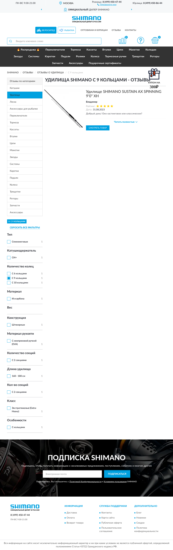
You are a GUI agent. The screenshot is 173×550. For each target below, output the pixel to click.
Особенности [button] (16, 420)
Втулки (106, 50)
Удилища (15, 95)
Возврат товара (75, 523)
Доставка (72, 513)
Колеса (95, 56)
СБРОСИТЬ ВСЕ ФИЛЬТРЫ (25, 227)
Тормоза (76, 50)
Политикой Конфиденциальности (85, 482)
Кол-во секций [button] (17, 385)
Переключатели (55, 50)
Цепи (120, 50)
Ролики (80, 56)
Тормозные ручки (115, 56)
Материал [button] (14, 291)
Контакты (130, 30)
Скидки (140, 523)
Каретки (50, 56)
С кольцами (18, 427)
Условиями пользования (115, 482)
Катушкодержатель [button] (21, 250)
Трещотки (138, 56)
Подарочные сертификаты (105, 63)
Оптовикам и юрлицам (94, 30)
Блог (139, 513)
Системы (33, 56)
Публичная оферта (111, 523)
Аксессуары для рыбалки (24, 109)
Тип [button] (9, 234)
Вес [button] (9, 307)
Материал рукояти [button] (20, 333)
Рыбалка (69, 30)
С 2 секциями (19, 360)
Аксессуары (76, 63)
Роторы (154, 56)
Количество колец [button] (20, 266)
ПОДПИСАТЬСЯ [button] (117, 474)
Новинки (141, 518)
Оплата (71, 518)
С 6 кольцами (19, 273)
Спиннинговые (20, 242)
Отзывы (116, 30)
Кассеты (91, 50)
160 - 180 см (18, 376)
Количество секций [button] (21, 353)
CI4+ (14, 257)
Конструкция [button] (16, 317)
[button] (106, 4)
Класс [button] (11, 401)
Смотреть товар (98, 128)
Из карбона (18, 299)
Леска (13, 102)
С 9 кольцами (19, 278)
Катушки (14, 88)
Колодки (150, 50)
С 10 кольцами (20, 283)
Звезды (18, 56)
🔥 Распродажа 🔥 (28, 50)
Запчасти (57, 63)
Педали (65, 56)
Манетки (134, 50)
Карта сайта (108, 518)
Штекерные (18, 325)
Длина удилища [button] (19, 369)
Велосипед (48, 30)
